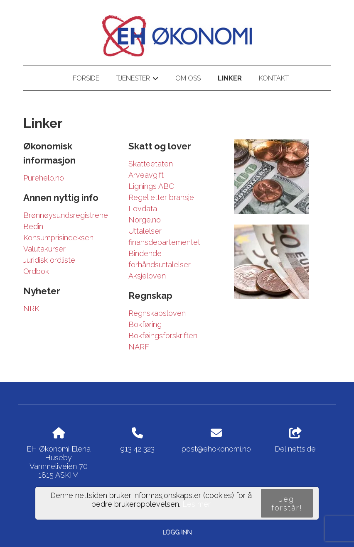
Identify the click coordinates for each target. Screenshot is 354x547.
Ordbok (36, 271)
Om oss (188, 78)
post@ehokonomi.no (216, 448)
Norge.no (144, 219)
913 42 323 (137, 448)
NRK (31, 308)
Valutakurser (44, 248)
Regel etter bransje (161, 197)
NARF (138, 346)
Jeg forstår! (286, 503)
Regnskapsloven (157, 313)
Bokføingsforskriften (162, 335)
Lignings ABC (151, 186)
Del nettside (295, 440)
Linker (230, 78)
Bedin (33, 226)
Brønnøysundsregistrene (65, 215)
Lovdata (142, 208)
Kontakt (274, 78)
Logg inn (177, 531)
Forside (86, 78)
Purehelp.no (43, 177)
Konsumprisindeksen (58, 237)
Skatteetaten (150, 163)
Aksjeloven (147, 275)
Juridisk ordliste (49, 260)
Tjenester (137, 79)
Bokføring (145, 324)
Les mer (196, 504)
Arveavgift (146, 175)
